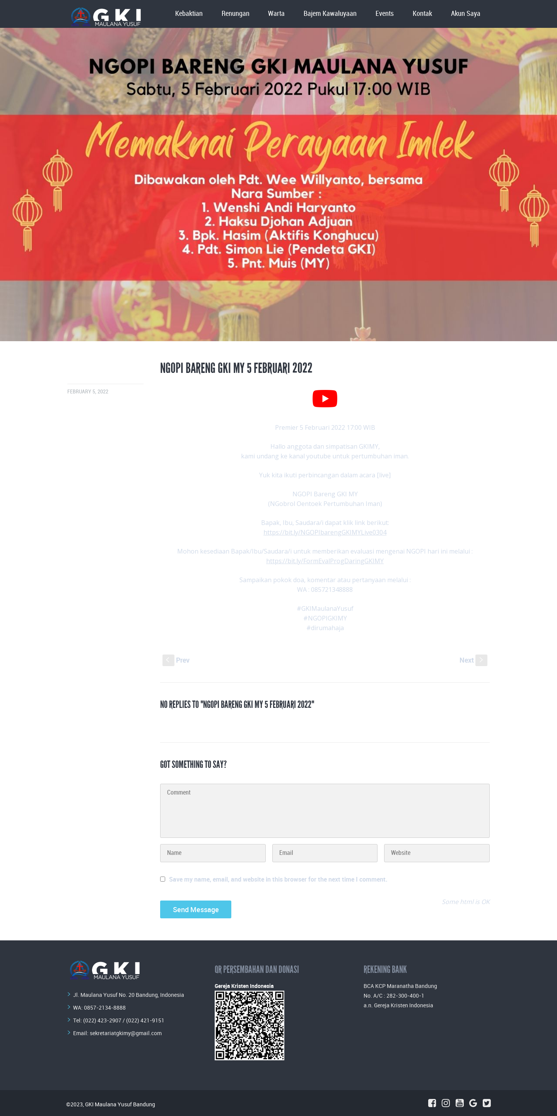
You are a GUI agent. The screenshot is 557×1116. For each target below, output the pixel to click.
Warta (276, 13)
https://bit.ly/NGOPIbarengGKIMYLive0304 (324, 532)
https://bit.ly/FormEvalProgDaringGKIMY (325, 561)
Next (473, 660)
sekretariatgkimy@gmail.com (126, 1033)
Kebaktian (189, 13)
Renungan (235, 13)
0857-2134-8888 (105, 1007)
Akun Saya (465, 13)
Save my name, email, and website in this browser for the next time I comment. (278, 879)
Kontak (422, 13)
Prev (176, 660)
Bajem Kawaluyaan (330, 13)
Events (385, 13)
